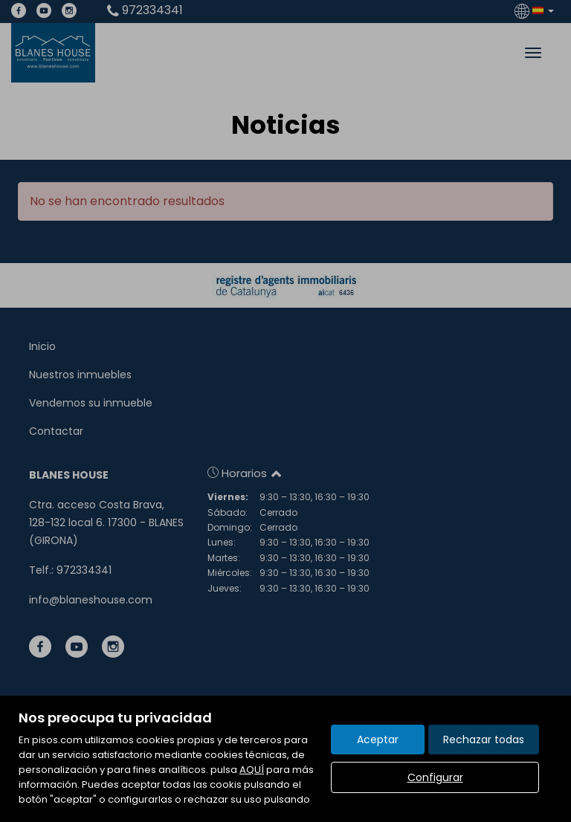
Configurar (435, 777)
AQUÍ (251, 770)
